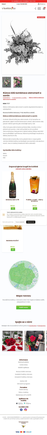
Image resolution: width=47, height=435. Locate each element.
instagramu (41, 326)
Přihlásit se (41, 4)
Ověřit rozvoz (23, 307)
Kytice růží (23, 381)
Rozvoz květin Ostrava (23, 372)
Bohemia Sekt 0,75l (12, 200)
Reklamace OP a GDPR (23, 395)
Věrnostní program (23, 384)
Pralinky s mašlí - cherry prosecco (34, 200)
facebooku (32, 326)
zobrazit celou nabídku (23, 169)
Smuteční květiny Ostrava (23, 377)
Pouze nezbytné (20, 222)
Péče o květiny (23, 392)
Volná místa (23, 365)
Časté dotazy (23, 390)
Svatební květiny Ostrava (23, 374)
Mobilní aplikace (23, 367)
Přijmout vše (31, 222)
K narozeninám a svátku (19, 98)
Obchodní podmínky (7, 222)
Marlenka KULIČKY (12, 241)
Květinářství (6, 98)
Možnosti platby (23, 362)
